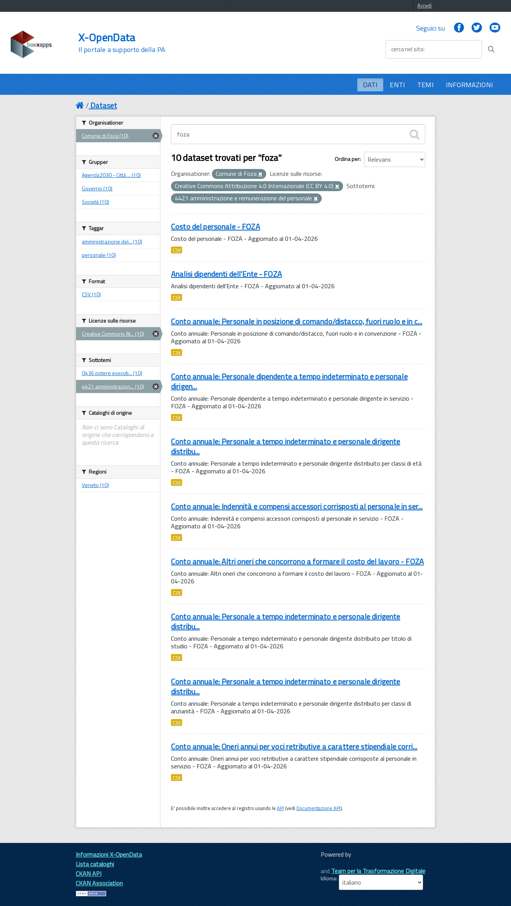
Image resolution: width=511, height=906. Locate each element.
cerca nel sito (407, 49)
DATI (370, 85)
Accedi (424, 6)
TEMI (425, 85)
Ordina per (347, 159)
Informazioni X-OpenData (109, 854)
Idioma (328, 878)
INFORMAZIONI (469, 85)
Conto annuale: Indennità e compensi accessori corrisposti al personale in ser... (297, 506)
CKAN (334, 863)
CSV (177, 250)
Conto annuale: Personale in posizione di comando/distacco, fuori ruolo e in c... (296, 321)
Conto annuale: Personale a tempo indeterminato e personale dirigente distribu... (285, 446)
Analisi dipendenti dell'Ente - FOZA (226, 274)
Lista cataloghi (95, 864)
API (280, 808)
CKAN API (88, 873)
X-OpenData (121, 43)
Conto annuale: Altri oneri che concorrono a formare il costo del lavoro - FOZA (297, 561)
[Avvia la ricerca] (491, 49)
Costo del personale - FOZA (215, 226)
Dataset (103, 105)
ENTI (397, 85)
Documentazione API (318, 808)
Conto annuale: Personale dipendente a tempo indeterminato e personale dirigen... (289, 381)
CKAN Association (99, 883)
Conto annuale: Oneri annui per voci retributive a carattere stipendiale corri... (294, 746)
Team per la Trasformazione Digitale (378, 870)
